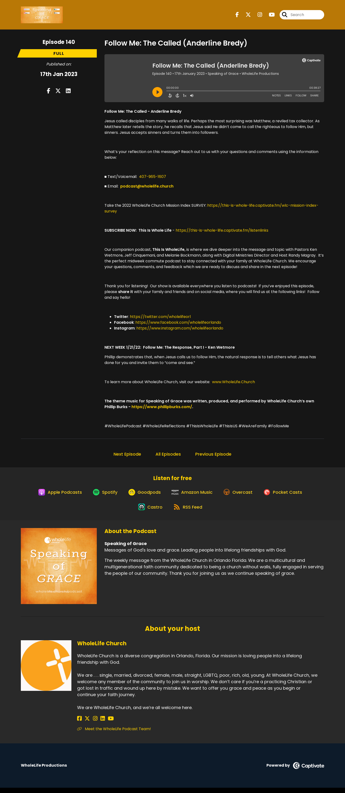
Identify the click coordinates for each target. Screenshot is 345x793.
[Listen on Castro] (149, 511)
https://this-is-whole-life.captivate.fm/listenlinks (222, 230)
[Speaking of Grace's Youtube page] (269, 15)
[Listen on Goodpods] (143, 494)
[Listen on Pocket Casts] (287, 494)
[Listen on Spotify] (102, 494)
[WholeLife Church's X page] (85, 724)
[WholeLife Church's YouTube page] (103, 724)
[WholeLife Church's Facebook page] (79, 724)
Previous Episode (213, 454)
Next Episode (127, 454)
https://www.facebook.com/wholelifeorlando (178, 322)
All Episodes (168, 454)
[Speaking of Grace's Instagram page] (257, 15)
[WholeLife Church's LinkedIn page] (96, 724)
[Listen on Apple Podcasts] (55, 494)
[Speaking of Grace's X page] (245, 15)
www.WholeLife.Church (233, 382)
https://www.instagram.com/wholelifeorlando (179, 328)
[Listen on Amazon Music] (193, 494)
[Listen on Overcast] (241, 494)
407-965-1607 (152, 176)
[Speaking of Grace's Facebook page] (237, 15)
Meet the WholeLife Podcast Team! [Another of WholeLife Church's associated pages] (114, 734)
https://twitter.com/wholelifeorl (160, 316)
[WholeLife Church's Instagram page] (91, 724)
